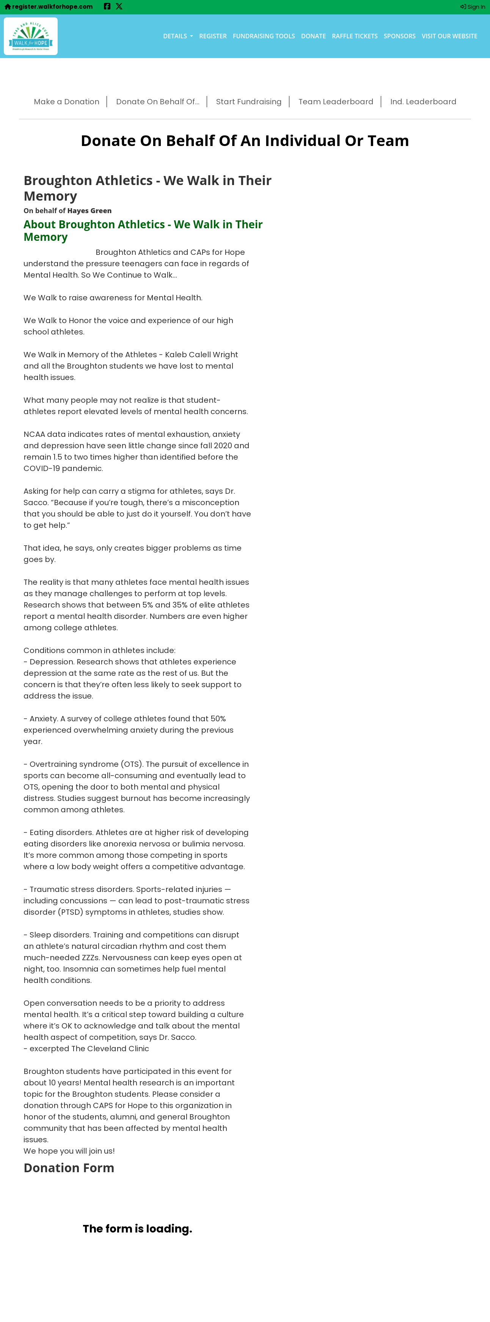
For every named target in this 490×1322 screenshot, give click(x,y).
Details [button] (175, 36)
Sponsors (400, 36)
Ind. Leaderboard (423, 101)
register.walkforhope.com (49, 7)
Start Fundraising (249, 101)
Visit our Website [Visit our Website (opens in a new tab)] (449, 36)
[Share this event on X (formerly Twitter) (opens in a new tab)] (119, 7)
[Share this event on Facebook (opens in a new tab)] (107, 7)
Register (213, 36)
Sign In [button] (472, 7)
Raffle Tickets (355, 36)
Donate (313, 36)
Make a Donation (66, 101)
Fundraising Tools (264, 36)
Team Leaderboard (336, 101)
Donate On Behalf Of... (157, 101)
